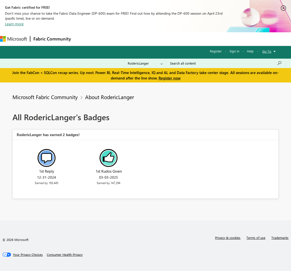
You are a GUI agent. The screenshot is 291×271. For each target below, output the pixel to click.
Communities (146, 39)
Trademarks (280, 237)
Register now (169, 78)
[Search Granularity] (145, 63)
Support (209, 39)
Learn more (14, 23)
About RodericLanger (109, 96)
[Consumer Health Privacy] (65, 254)
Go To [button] (266, 51)
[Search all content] (226, 63)
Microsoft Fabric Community (45, 96)
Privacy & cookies (227, 237)
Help (250, 51)
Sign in (234, 51)
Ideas (124, 39)
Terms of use (255, 237)
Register (216, 51)
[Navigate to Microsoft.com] (13, 39)
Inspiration (104, 39)
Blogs (169, 39)
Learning (188, 39)
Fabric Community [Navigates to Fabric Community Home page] (52, 39)
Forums (82, 39)
